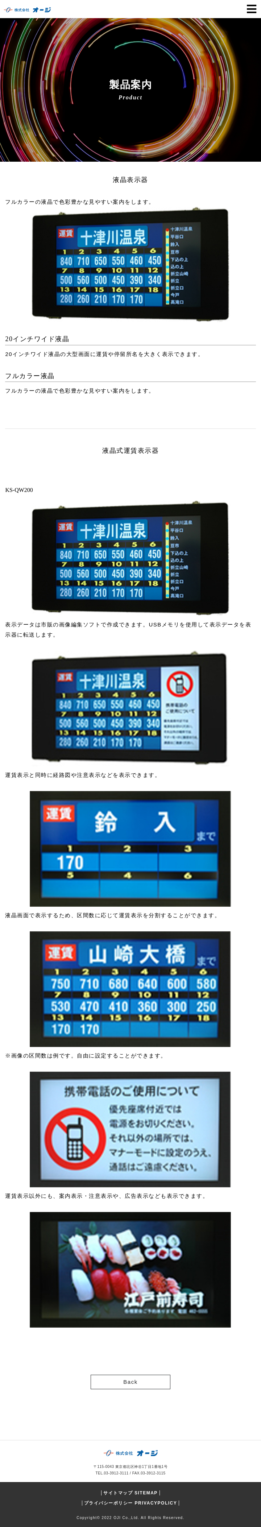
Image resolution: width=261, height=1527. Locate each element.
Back (130, 1382)
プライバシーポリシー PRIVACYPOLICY (130, 1503)
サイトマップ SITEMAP (130, 1492)
